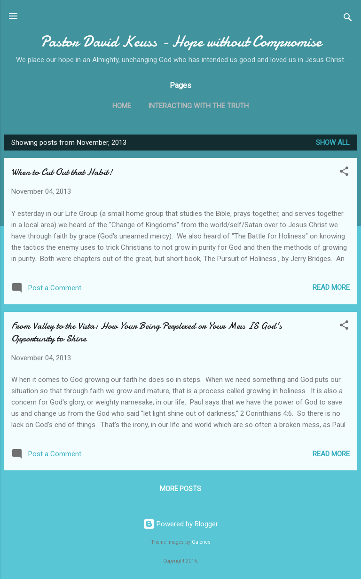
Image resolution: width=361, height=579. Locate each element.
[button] (344, 173)
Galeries (201, 542)
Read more (331, 287)
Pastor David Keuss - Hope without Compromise (181, 41)
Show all (333, 142)
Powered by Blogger (180, 524)
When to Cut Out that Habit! (61, 172)
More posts (180, 488)
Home (121, 106)
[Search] (347, 19)
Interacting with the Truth (198, 106)
